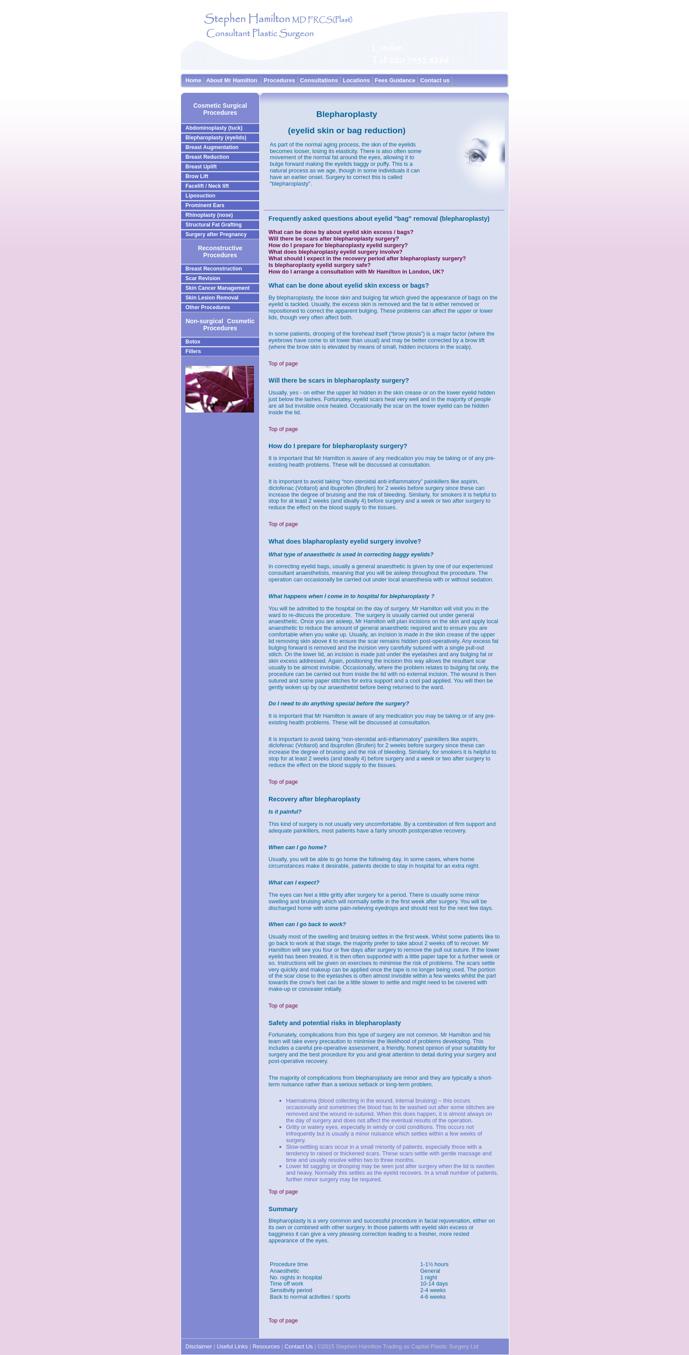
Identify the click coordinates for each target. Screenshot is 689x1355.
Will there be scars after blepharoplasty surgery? (333, 238)
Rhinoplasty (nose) (209, 215)
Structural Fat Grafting (213, 225)
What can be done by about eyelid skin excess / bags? (340, 232)
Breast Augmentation (212, 147)
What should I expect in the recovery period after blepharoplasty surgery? (367, 258)
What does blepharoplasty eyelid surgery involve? (335, 251)
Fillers (193, 351)
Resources (266, 1346)
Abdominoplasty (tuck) (214, 128)
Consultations (319, 80)
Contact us (435, 80)
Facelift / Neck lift (207, 186)
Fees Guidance (395, 80)
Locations (356, 80)
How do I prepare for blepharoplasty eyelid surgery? (338, 245)
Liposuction (200, 196)
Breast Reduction (207, 157)
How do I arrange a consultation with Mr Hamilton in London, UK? (356, 271)
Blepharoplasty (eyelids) (216, 138)
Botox (192, 342)
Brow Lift (196, 176)
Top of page (283, 363)
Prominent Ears (205, 205)
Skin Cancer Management (217, 288)
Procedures (279, 80)
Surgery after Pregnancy (216, 234)
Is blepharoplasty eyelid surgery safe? (319, 265)
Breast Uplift (201, 167)
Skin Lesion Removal (212, 298)
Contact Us (298, 1346)
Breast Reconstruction (213, 269)
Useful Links (233, 1346)
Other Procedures (207, 307)
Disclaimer (198, 1346)
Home (193, 80)
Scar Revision (202, 278)
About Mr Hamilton (232, 80)
